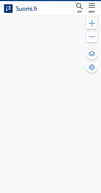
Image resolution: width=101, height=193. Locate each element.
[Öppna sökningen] (79, 8)
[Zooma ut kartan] (91, 37)
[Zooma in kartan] (91, 23)
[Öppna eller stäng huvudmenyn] (92, 8)
